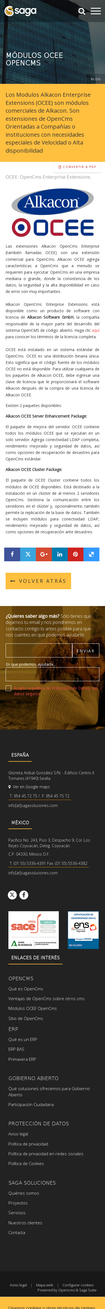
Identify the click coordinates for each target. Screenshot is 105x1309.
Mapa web (44, 1284)
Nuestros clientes (25, 1222)
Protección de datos (38, 1123)
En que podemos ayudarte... (31, 664)
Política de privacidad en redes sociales (45, 1153)
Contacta (16, 1232)
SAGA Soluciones (32, 1182)
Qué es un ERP (22, 1039)
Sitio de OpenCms (25, 1018)
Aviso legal (18, 1134)
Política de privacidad (28, 1144)
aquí (95, 330)
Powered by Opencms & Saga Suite (67, 1290)
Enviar (85, 651)
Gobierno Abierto (33, 1077)
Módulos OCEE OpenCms (32, 1008)
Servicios (16, 1212)
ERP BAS (16, 1049)
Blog (96, 79)
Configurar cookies (78, 1284)
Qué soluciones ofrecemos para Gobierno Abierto (49, 1091)
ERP (13, 1028)
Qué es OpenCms (25, 988)
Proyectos (18, 1203)
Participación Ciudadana (31, 1104)
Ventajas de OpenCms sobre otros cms (46, 998)
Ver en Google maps (29, 786)
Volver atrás (38, 580)
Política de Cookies (26, 1163)
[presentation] (48, 712)
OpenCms (20, 978)
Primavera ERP (22, 1059)
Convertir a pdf (77, 167)
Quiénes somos (23, 1193)
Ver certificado (83, 930)
